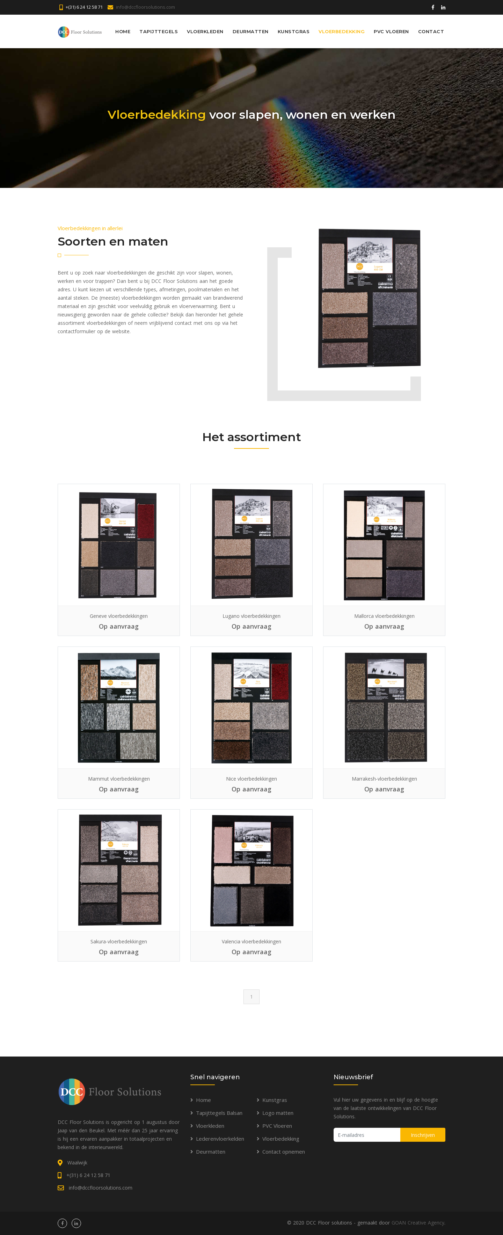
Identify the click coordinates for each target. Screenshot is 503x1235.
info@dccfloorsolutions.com (145, 7)
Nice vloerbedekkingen (251, 778)
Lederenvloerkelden (220, 1138)
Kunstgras (294, 31)
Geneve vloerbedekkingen (119, 616)
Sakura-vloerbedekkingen (118, 941)
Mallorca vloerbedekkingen (384, 616)
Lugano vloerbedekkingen (251, 616)
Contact (431, 31)
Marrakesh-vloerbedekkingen (384, 778)
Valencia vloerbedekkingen (251, 941)
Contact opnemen (283, 1151)
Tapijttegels (158, 31)
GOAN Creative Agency (418, 1222)
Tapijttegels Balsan (219, 1112)
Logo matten (277, 1112)
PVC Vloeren (391, 31)
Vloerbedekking (342, 31)
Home (122, 31)
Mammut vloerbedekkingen (119, 778)
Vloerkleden (205, 31)
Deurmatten (251, 31)
